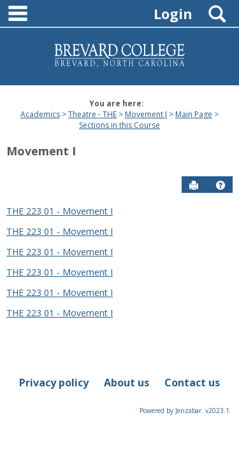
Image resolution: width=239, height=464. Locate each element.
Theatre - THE (92, 114)
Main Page (193, 114)
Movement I (146, 114)
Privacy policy (54, 383)
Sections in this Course (119, 125)
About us (126, 383)
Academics (40, 114)
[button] (220, 185)
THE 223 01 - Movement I (59, 211)
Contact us (192, 383)
